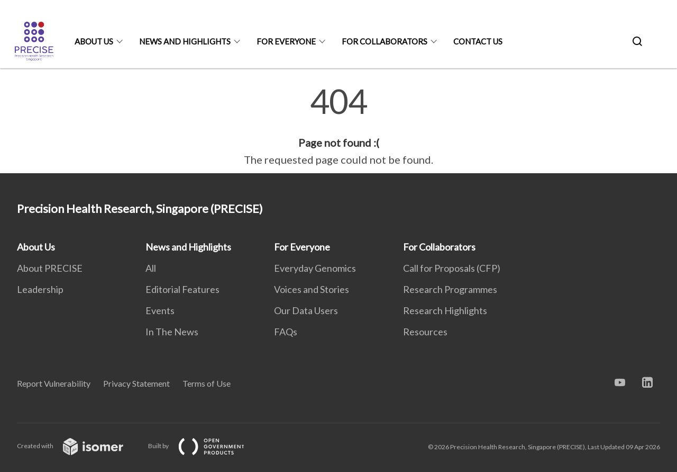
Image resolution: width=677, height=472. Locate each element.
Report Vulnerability (53, 383)
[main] (338, 126)
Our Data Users (306, 310)
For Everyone (286, 41)
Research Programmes (450, 289)
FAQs (285, 331)
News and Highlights (185, 41)
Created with (78, 446)
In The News (171, 331)
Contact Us (477, 41)
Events (160, 310)
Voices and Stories (311, 289)
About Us (94, 41)
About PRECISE (50, 268)
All (150, 268)
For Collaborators (384, 41)
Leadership (40, 289)
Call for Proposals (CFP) (451, 268)
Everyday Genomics (315, 268)
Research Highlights (445, 310)
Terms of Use (206, 383)
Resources (425, 331)
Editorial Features (182, 289)
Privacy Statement (136, 383)
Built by (204, 446)
